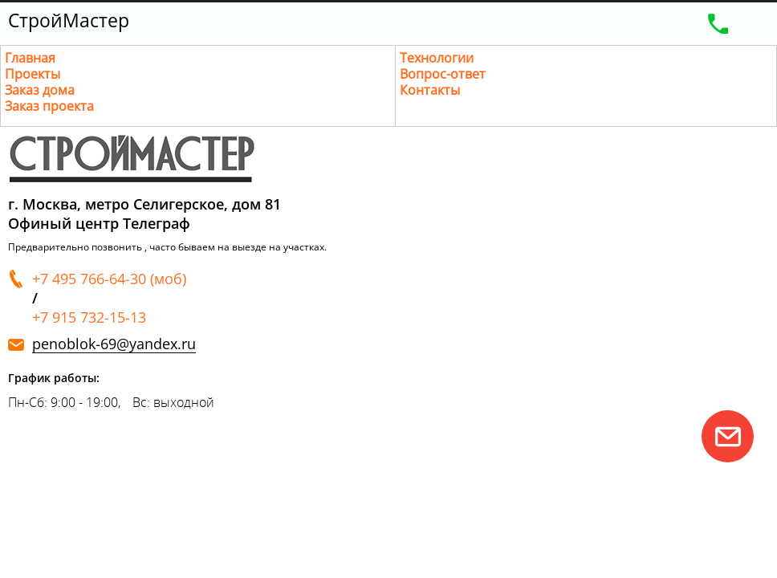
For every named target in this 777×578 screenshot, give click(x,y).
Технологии (437, 58)
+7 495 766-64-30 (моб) (109, 278)
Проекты (32, 74)
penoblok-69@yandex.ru (114, 344)
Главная (30, 58)
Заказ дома (40, 90)
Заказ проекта (49, 106)
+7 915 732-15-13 (89, 317)
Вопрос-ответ (443, 74)
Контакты (430, 90)
